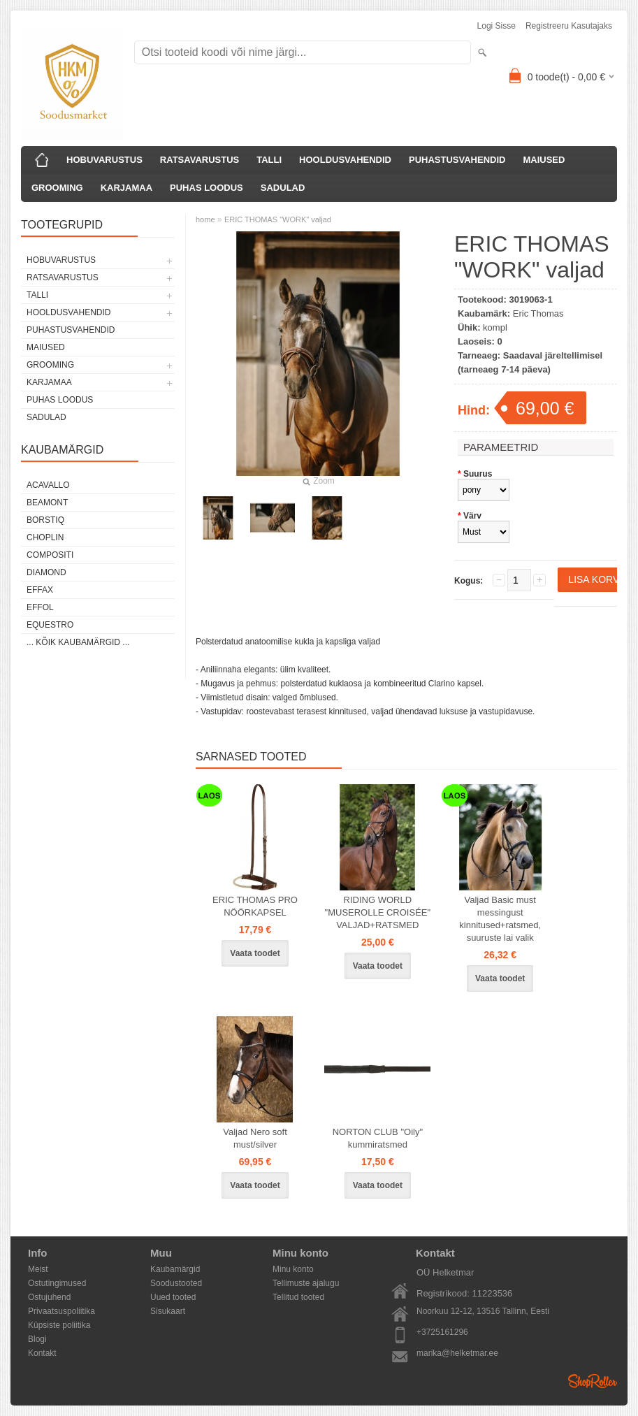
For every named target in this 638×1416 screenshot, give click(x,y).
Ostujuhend (49, 1297)
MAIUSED (544, 159)
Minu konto (293, 1269)
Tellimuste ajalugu (306, 1283)
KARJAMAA (126, 187)
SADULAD (283, 187)
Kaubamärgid (175, 1269)
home (205, 219)
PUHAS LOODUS (206, 187)
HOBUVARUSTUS (104, 159)
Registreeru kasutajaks (568, 26)
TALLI (269, 159)
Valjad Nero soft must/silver (255, 1138)
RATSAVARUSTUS (199, 159)
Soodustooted (176, 1283)
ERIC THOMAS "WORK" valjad (277, 219)
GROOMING (57, 187)
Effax (40, 590)
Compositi (50, 555)
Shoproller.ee (592, 1381)
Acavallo (48, 485)
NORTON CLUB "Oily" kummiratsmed (378, 1138)
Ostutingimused (57, 1283)
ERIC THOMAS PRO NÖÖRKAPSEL (255, 906)
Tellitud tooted (298, 1297)
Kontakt (42, 1353)
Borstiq (45, 520)
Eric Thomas (538, 313)
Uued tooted (173, 1297)
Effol (40, 607)
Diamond (46, 572)
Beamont (47, 502)
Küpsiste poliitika (59, 1325)
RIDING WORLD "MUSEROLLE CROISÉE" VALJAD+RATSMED (378, 912)
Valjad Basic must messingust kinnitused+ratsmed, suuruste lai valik (500, 919)
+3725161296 (442, 1332)
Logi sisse (496, 26)
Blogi (37, 1339)
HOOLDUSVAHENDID (345, 159)
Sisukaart (167, 1311)
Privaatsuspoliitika (61, 1311)
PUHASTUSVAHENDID (457, 159)
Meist (38, 1269)
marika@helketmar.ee (457, 1353)
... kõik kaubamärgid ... (78, 642)
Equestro (50, 625)
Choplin (45, 537)
